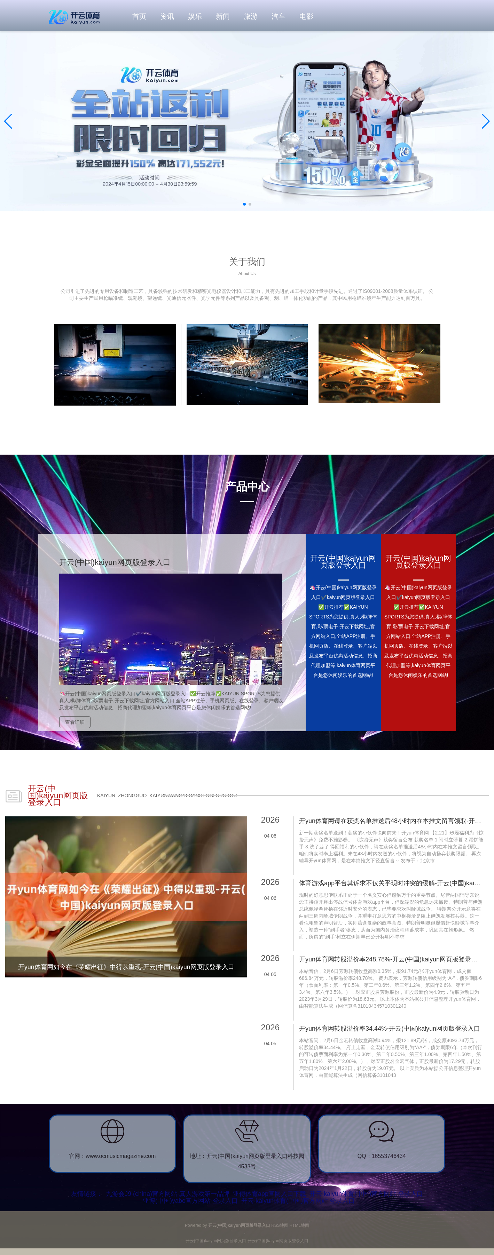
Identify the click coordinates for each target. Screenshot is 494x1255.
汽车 (278, 16)
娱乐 (195, 16)
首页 (139, 16)
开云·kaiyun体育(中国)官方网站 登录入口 (366, 1193)
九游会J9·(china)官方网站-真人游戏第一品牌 (167, 1193)
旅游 (251, 16)
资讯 (167, 16)
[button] (486, 121)
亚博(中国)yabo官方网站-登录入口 (190, 1200)
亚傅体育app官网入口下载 (269, 1193)
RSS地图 (279, 1225)
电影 (306, 16)
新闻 (223, 16)
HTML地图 (299, 1225)
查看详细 (75, 722)
